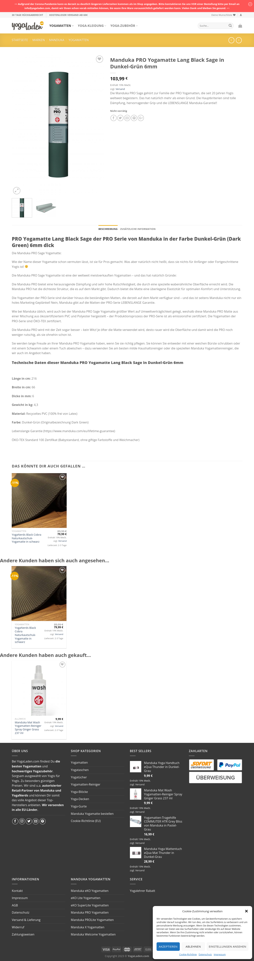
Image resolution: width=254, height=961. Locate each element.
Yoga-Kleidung (92, 26)
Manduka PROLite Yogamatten (92, 920)
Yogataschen (80, 770)
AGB (15, 905)
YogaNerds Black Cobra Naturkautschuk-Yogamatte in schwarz (26, 538)
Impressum (220, 954)
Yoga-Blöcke (79, 792)
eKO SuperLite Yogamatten (90, 905)
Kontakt (17, 891)
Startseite (20, 40)
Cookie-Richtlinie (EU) (86, 821)
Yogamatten (61, 26)
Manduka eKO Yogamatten (90, 891)
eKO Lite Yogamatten (85, 898)
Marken (38, 40)
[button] (246, 911)
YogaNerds (20, 795)
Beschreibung (108, 229)
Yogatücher (79, 777)
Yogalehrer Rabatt (142, 891)
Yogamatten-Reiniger (85, 784)
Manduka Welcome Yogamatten (93, 934)
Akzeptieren (168, 946)
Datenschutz (205, 954)
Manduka (56, 40)
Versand (120, 89)
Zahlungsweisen (23, 934)
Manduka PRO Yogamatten (90, 912)
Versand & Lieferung (26, 920)
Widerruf (18, 927)
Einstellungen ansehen (227, 946)
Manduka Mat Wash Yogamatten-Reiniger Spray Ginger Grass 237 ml (28, 728)
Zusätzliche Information (138, 229)
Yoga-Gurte (79, 806)
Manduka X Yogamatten (87, 927)
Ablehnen (193, 946)
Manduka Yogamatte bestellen (92, 814)
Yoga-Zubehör (124, 26)
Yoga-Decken (80, 799)
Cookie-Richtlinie (188, 954)
